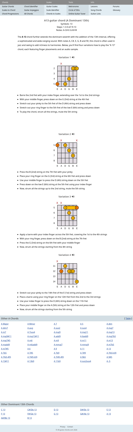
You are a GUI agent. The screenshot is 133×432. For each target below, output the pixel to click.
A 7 (55, 323)
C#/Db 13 (31, 409)
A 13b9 (30, 361)
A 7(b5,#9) (6, 357)
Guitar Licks (96, 13)
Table (128, 318)
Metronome (74, 6)
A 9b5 (83, 357)
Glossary (116, 10)
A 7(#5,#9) (59, 357)
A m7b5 (110, 344)
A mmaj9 (84, 344)
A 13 (109, 348)
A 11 (82, 348)
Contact (70, 427)
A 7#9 (83, 352)
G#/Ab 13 (84, 413)
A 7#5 (30, 352)
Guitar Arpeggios (31, 10)
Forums (116, 6)
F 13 (3, 413)
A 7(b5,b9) (111, 352)
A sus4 (83, 328)
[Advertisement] (66, 124)
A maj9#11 (6, 336)
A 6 (29, 348)
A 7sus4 (31, 332)
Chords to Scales (53, 13)
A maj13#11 (33, 336)
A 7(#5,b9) (32, 357)
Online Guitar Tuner (77, 13)
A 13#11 (5, 361)
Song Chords (96, 10)
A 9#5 (109, 357)
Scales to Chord (8, 10)
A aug (30, 328)
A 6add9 (84, 336)
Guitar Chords (8, 6)
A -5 (108, 361)
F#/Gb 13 (31, 413)
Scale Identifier (52, 10)
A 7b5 (4, 352)
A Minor (31, 323)
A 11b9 (57, 361)
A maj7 (110, 328)
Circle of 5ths (74, 10)
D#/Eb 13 (84, 409)
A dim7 (4, 328)
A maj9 (57, 332)
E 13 (109, 409)
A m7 (3, 332)
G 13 (56, 413)
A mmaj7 (58, 344)
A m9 (56, 340)
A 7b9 (56, 352)
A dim (109, 323)
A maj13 (111, 332)
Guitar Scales (51, 6)
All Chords (28, 13)
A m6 (29, 340)
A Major (5, 323)
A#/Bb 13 (5, 418)
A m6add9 (32, 344)
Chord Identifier (31, 6)
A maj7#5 (5, 340)
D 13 (56, 409)
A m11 (83, 340)
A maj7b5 (111, 336)
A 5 (81, 323)
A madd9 (5, 344)
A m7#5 (5, 348)
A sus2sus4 (85, 361)
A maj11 (84, 332)
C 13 (3, 409)
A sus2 (57, 328)
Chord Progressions (10, 13)
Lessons (94, 6)
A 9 (55, 348)
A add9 (57, 336)
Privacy (62, 427)
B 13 (29, 418)
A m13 (110, 340)
